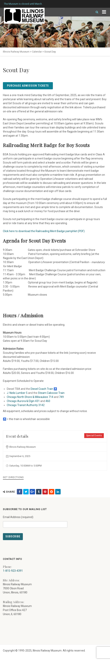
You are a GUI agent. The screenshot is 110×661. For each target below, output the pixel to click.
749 (61, 396)
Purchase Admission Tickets (28, 85)
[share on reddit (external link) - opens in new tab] (51, 491)
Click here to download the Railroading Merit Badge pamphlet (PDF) (44, 231)
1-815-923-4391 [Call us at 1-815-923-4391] (13, 570)
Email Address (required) (35, 520)
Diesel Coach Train (42, 388)
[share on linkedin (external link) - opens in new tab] (58, 491)
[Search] (95, 12)
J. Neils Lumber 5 (17, 392)
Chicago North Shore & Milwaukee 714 (30, 396)
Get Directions (13, 477)
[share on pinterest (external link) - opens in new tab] (45, 491)
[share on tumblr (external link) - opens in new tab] (38, 491)
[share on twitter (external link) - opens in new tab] (26, 491)
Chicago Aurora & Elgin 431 (23, 401)
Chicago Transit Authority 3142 (26, 405)
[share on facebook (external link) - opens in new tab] (19, 491)
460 (48, 401)
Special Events (94, 435)
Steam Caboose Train (51, 392)
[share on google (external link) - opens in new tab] (32, 491)
